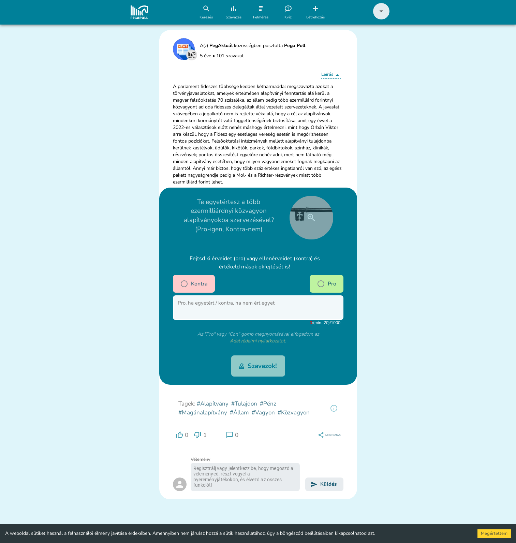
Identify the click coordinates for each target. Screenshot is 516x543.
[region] (334, 408)
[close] (311, 218)
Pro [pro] (326, 284)
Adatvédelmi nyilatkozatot (257, 341)
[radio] (184, 284)
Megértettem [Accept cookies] (494, 533)
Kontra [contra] (194, 284)
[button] (381, 18)
